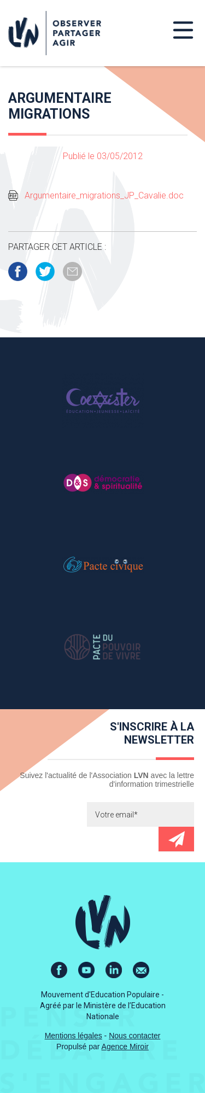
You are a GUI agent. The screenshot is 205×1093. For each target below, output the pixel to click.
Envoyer (176, 839)
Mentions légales (73, 1035)
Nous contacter (134, 1035)
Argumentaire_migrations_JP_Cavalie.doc (104, 195)
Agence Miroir (125, 1046)
